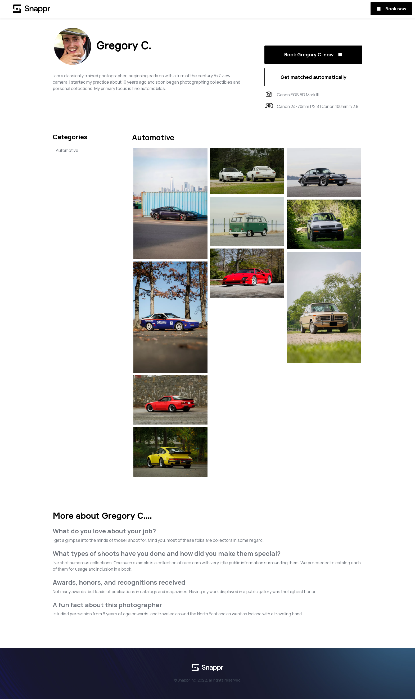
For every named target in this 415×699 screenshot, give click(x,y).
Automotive (67, 150)
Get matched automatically (313, 77)
